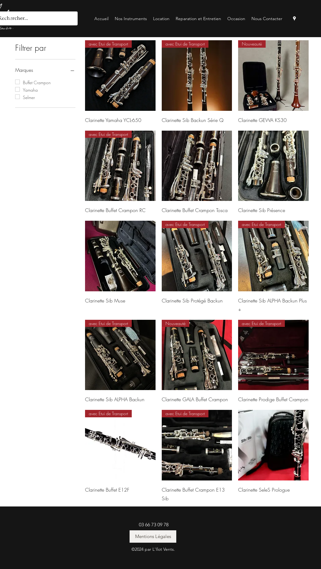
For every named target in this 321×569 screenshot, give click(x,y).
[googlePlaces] (294, 18)
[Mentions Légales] (153, 536)
